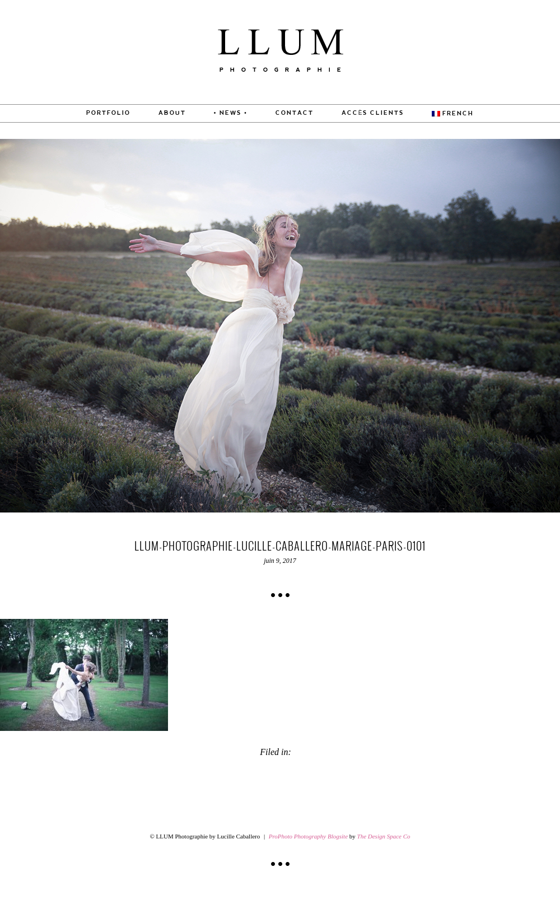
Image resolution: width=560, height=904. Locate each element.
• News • (231, 113)
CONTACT (295, 113)
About (172, 113)
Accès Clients (373, 113)
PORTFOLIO (108, 113)
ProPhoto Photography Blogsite (308, 836)
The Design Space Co (383, 836)
